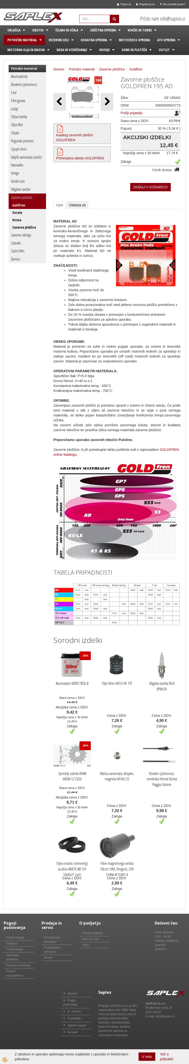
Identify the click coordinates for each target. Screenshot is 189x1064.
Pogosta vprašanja (18, 965)
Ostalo (15, 133)
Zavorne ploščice (21, 197)
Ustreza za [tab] (77, 205)
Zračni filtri (17, 251)
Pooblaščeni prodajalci (52, 939)
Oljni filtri (17, 124)
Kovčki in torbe (140, 30)
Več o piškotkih (166, 1056)
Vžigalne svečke (21, 189)
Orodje (104, 49)
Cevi (13, 92)
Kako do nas (90, 939)
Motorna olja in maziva (26, 49)
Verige (15, 173)
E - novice (74, 1011)
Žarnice (15, 259)
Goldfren (18, 205)
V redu (147, 1057)
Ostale (17, 212)
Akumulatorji (19, 76)
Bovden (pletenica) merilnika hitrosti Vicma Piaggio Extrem (162, 779)
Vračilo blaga (14, 949)
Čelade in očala (66, 30)
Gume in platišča (134, 49)
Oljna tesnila (19, 116)
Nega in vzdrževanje (72, 49)
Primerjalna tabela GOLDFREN (80, 158)
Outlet (164, 49)
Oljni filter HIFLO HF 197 (117, 683)
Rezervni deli (59, 40)
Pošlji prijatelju (131, 113)
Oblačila (13, 30)
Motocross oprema (134, 40)
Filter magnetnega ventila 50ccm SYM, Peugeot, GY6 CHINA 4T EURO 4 (117, 869)
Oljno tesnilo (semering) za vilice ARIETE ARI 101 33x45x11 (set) (72, 869)
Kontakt (73, 1032)
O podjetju (74, 1018)
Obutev (38, 30)
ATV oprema (166, 40)
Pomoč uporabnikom (14, 973)
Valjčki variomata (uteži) (26, 157)
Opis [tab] (59, 205)
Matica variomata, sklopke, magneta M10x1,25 (117, 776)
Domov (58, 69)
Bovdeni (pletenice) (24, 84)
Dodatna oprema (94, 40)
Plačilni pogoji (15, 937)
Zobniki (16, 243)
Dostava (11, 943)
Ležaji (14, 108)
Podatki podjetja (92, 933)
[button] (107, 102)
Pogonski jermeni (22, 141)
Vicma (16, 220)
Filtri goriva (18, 100)
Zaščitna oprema (103, 30)
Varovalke (17, 165)
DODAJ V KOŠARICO (150, 187)
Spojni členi (18, 149)
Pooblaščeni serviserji (52, 949)
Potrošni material (22, 40)
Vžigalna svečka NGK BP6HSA (161, 686)
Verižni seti (18, 181)
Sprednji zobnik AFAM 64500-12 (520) (72, 776)
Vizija (85, 945)
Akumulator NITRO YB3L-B (72, 683)
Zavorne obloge (21, 235)
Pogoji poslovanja (70, 1002)
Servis (48, 957)
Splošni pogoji (77, 1025)
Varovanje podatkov (12, 957)
